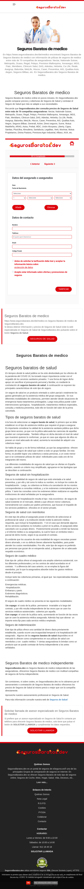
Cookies (42, 808)
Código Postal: (17, 251)
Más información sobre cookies (45, 883)
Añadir (18, 207)
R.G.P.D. (42, 803)
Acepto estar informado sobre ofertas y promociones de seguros (40, 273)
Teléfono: (15, 233)
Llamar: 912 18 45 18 (42, 847)
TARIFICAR (63, 289)
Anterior (35, 164)
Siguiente (49, 164)
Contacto (42, 821)
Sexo (13, 185)
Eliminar (51, 207)
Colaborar (42, 817)
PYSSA (42, 812)
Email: (14, 243)
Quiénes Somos (42, 794)
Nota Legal (42, 799)
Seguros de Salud (58, 699)
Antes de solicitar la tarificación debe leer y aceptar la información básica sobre (39, 262)
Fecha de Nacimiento (19, 188)
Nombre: (15, 225)
